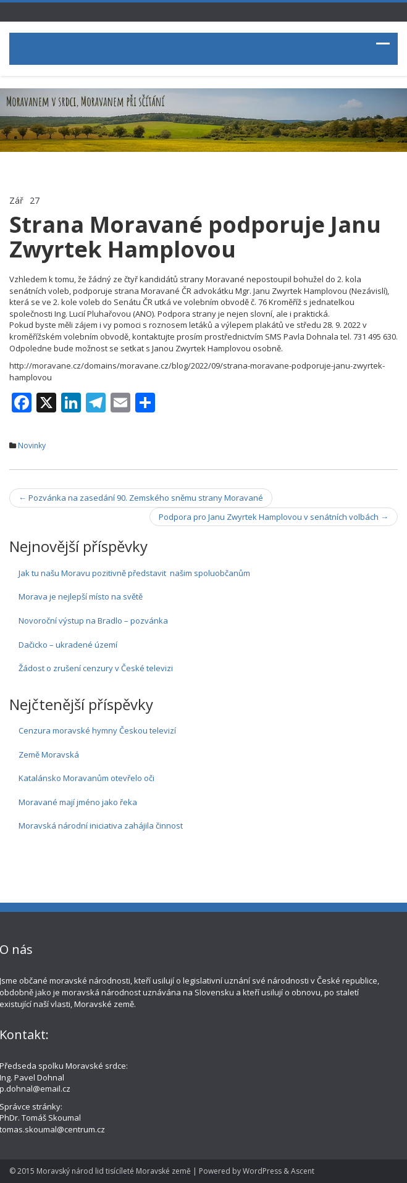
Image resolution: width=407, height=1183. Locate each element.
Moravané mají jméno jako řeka (78, 802)
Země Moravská (49, 754)
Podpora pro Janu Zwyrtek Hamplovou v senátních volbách (273, 516)
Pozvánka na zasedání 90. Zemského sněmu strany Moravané (141, 497)
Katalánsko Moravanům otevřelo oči (86, 778)
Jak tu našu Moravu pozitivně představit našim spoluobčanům (134, 573)
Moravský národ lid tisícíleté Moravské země (113, 1171)
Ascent (302, 1171)
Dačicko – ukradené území (68, 644)
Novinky (32, 445)
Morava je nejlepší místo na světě (81, 596)
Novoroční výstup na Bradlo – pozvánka (93, 620)
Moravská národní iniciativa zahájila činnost (101, 825)
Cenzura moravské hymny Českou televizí (97, 730)
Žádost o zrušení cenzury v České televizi (96, 668)
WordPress (262, 1171)
